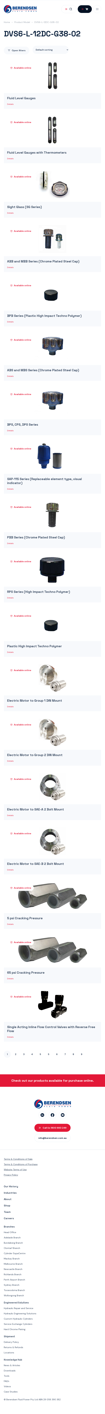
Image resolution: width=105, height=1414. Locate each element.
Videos (7, 1386)
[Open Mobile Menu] (97, 9)
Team (7, 1212)
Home (7, 22)
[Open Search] (68, 9)
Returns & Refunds (13, 1347)
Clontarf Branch (12, 1248)
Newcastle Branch (13, 1269)
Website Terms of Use (15, 1169)
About (7, 1199)
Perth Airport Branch (14, 1279)
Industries (10, 1192)
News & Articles (12, 1365)
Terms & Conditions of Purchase (21, 1164)
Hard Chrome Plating (14, 1329)
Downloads (10, 1370)
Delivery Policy (11, 1342)
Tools (6, 1375)
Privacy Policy (11, 1174)
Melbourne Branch (13, 1263)
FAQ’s (6, 1381)
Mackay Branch (12, 1258)
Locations (9, 1352)
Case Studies (11, 1391)
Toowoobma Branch (14, 1290)
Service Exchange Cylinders (18, 1324)
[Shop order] (51, 50)
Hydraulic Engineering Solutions (20, 1313)
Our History (11, 1186)
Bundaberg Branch (13, 1242)
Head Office (10, 1232)
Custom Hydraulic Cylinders (18, 1318)
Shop (7, 1205)
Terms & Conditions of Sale (18, 1159)
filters (17, 50)
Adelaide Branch (12, 1237)
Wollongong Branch (14, 1295)
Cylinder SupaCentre (15, 1253)
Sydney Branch (11, 1284)
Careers (9, 1218)
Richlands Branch (12, 1274)
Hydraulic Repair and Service (18, 1308)
